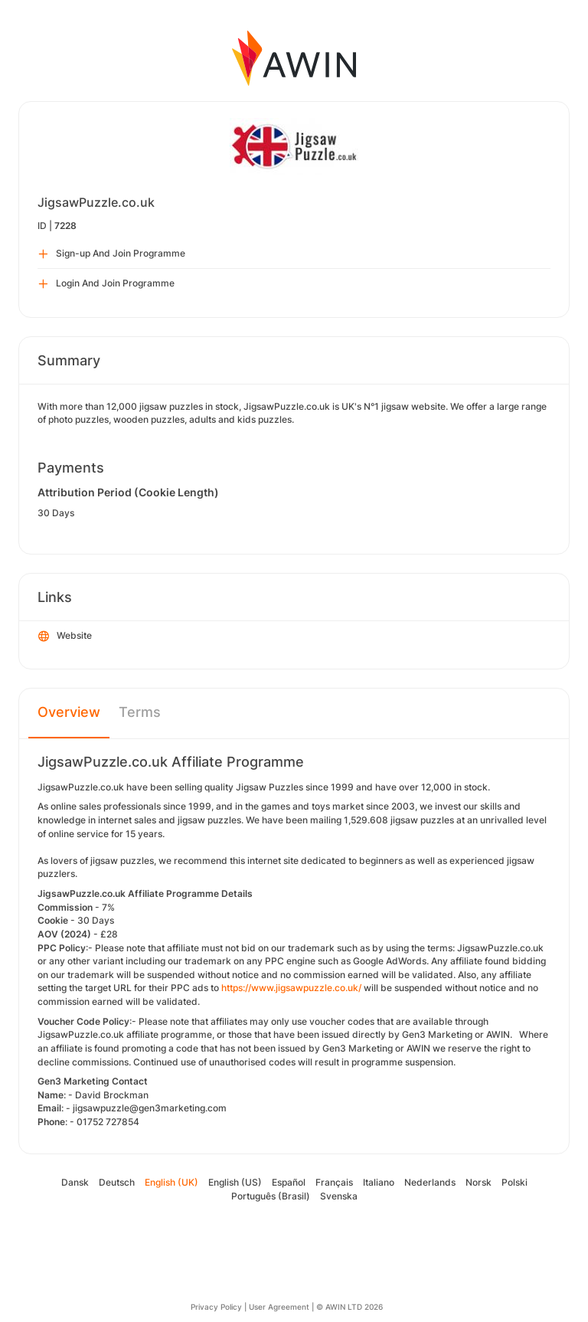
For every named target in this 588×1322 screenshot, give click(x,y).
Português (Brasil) (270, 1196)
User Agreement (279, 1306)
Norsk (479, 1182)
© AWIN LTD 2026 (349, 1306)
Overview (69, 712)
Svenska (339, 1196)
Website (65, 636)
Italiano (378, 1182)
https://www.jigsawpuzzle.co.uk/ (291, 987)
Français (334, 1182)
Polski (514, 1182)
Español (288, 1182)
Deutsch (117, 1182)
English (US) (235, 1182)
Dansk (75, 1182)
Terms (140, 712)
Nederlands (430, 1182)
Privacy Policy (216, 1306)
